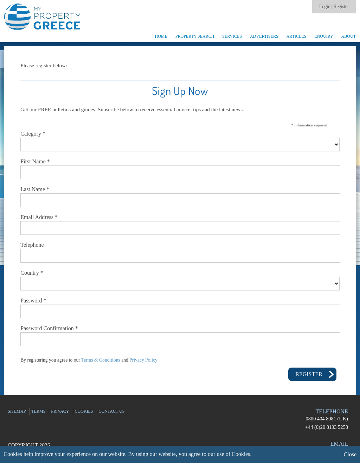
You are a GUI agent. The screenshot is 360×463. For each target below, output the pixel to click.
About (348, 36)
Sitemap (17, 411)
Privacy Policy (143, 360)
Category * (32, 134)
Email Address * (39, 217)
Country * (31, 273)
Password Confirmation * (49, 328)
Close (350, 454)
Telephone (32, 245)
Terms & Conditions (100, 360)
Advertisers (264, 36)
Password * (33, 301)
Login (324, 6)
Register (341, 6)
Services (232, 36)
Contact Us (112, 411)
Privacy (60, 411)
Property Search (194, 36)
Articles (297, 36)
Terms (38, 411)
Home (161, 36)
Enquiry (323, 36)
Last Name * (34, 189)
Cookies (84, 411)
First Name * (35, 161)
